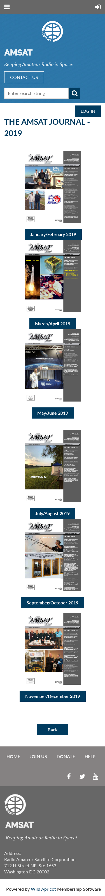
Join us (38, 756)
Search (74, 93)
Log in (88, 111)
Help (90, 756)
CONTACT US (24, 77)
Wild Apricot (43, 889)
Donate (66, 756)
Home (13, 756)
